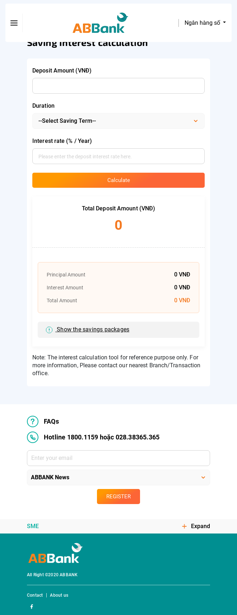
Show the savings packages (87, 330)
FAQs (43, 421)
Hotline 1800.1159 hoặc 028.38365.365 (93, 437)
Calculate (118, 180)
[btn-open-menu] (14, 23)
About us (59, 595)
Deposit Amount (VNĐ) (62, 70)
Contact (35, 595)
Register (118, 496)
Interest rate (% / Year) (62, 141)
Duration (43, 105)
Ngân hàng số (203, 22)
